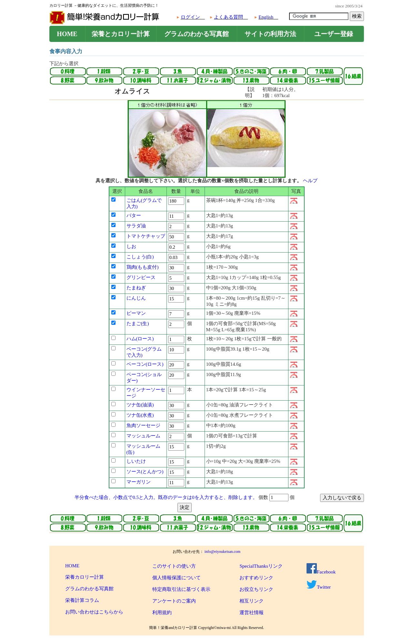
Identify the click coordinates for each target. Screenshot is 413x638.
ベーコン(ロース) (145, 364)
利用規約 (162, 612)
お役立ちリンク (256, 589)
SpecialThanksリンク (260, 566)
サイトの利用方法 (270, 33)
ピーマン (136, 313)
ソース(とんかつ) (145, 471)
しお (131, 246)
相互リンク (251, 600)
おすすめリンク (256, 577)
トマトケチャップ (145, 236)
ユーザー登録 (333, 33)
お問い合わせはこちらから (94, 611)
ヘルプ (310, 180)
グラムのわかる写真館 (196, 33)
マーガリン (138, 481)
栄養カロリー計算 (84, 577)
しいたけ (136, 461)
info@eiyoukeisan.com (222, 551)
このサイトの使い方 (174, 566)
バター (133, 215)
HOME (67, 33)
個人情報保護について (176, 577)
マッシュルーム (143, 435)
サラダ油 (136, 225)
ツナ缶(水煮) (140, 415)
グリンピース (141, 277)
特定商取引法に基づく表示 (181, 589)
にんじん (136, 298)
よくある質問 (228, 17)
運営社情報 (251, 612)
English (265, 17)
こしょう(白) (140, 256)
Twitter (319, 587)
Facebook (321, 571)
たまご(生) (137, 323)
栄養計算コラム (82, 600)
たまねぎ (136, 287)
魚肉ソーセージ (143, 425)
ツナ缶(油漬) (140, 404)
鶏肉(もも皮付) (142, 267)
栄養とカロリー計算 (121, 33)
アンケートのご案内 (174, 600)
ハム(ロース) (140, 338)
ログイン (190, 17)
